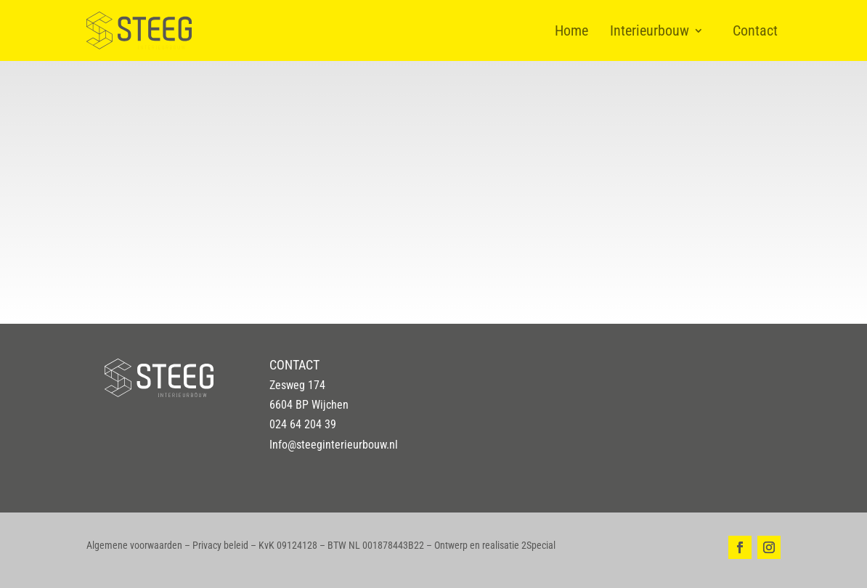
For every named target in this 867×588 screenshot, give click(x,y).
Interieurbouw (649, 30)
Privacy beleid (220, 545)
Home (571, 30)
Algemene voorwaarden (134, 545)
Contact (755, 30)
